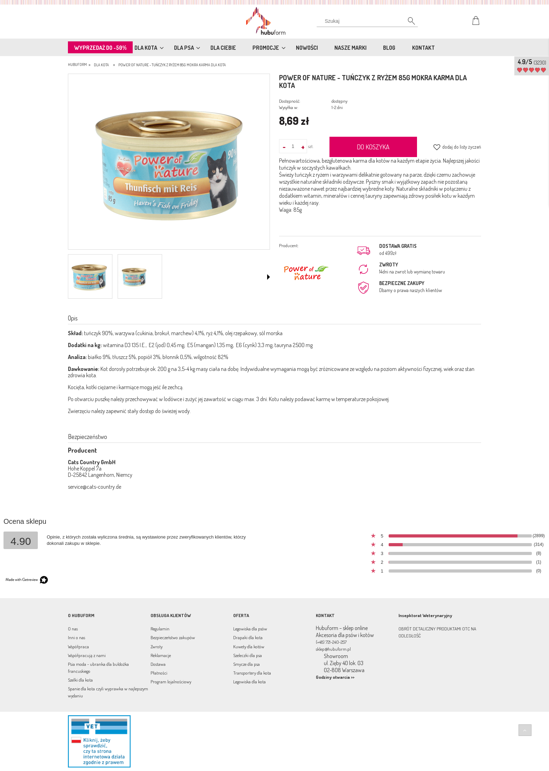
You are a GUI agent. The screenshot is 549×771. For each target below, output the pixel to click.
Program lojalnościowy (171, 681)
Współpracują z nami (87, 655)
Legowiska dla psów (250, 628)
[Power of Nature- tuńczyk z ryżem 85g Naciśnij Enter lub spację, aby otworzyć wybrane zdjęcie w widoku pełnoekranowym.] (169, 162)
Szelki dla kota (80, 680)
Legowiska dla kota (249, 681)
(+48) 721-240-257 (331, 642)
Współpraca (78, 646)
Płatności (159, 673)
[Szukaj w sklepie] (369, 21)
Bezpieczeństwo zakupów (173, 637)
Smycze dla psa (246, 664)
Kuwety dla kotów (248, 646)
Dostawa (158, 664)
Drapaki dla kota (248, 637)
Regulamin (160, 628)
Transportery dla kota (252, 673)
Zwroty (156, 646)
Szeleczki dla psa (247, 655)
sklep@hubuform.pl (333, 649)
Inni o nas (76, 637)
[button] (268, 277)
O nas (73, 628)
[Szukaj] (407, 23)
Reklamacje (161, 655)
